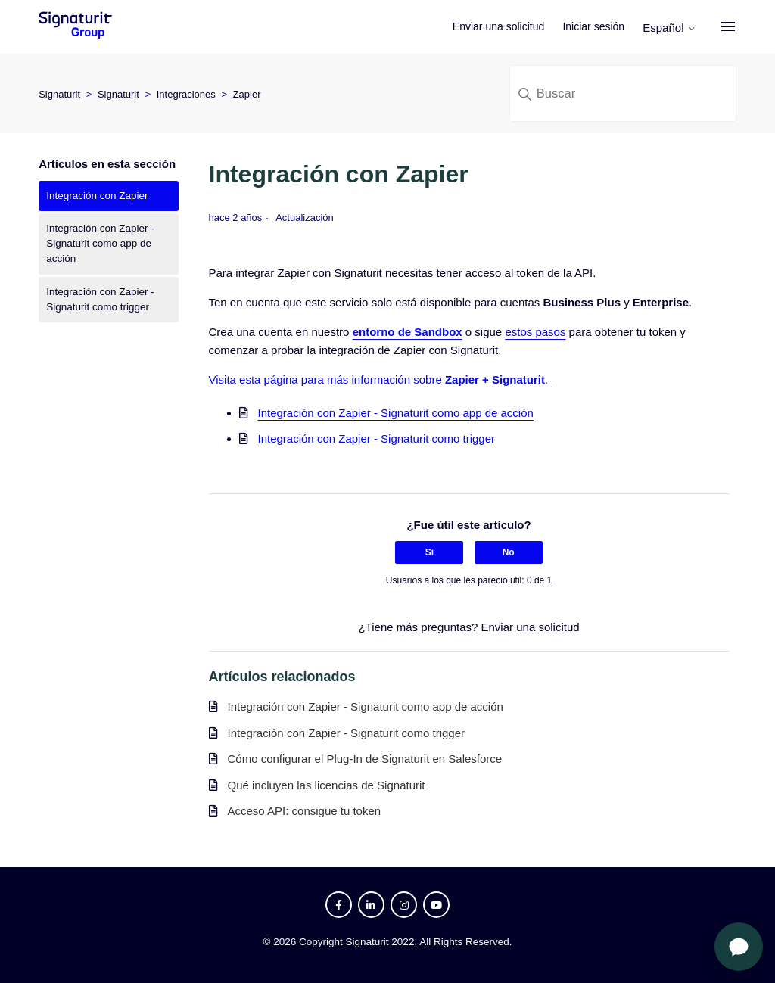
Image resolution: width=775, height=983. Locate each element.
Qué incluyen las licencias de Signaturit (326, 785)
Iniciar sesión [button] (593, 26)
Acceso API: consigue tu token (304, 810)
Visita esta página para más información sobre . (380, 379)
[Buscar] (622, 93)
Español (669, 27)
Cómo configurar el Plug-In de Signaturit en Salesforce (365, 758)
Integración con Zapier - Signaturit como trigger (100, 299)
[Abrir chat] (738, 946)
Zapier (247, 94)
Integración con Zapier (97, 195)
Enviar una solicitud (498, 26)
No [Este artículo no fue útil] (509, 552)
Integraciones (186, 94)
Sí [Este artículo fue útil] (429, 552)
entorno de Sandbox (407, 331)
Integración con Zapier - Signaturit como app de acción (100, 243)
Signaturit (59, 94)
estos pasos (535, 331)
